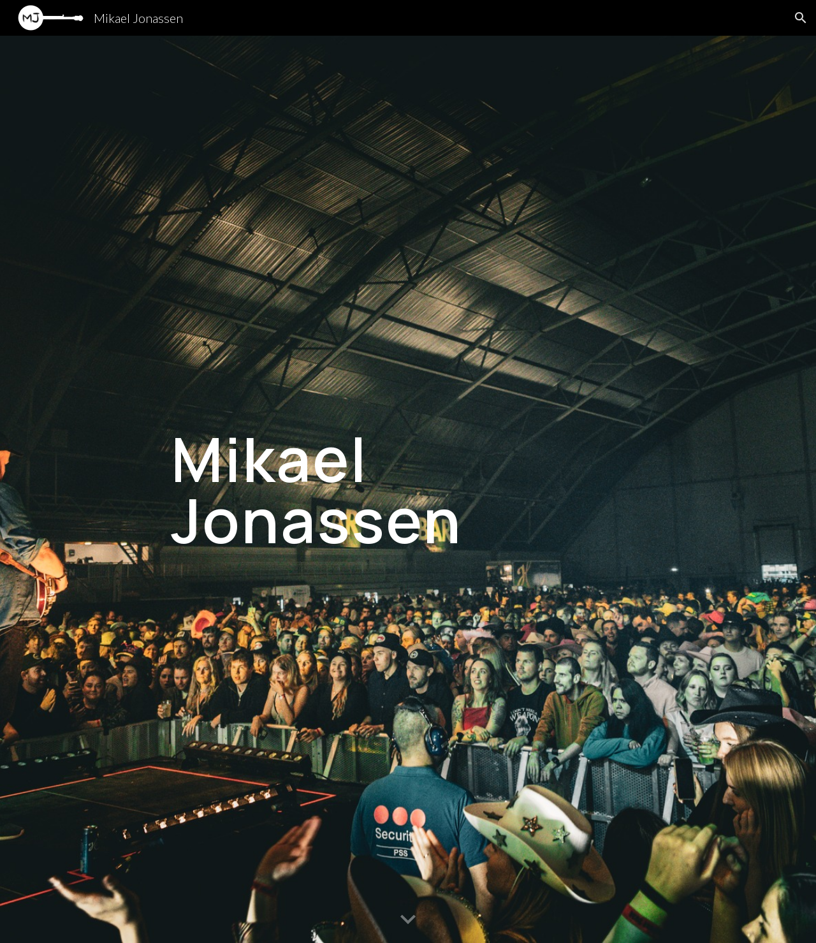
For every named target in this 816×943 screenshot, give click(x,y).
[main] (408, 489)
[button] (800, 18)
